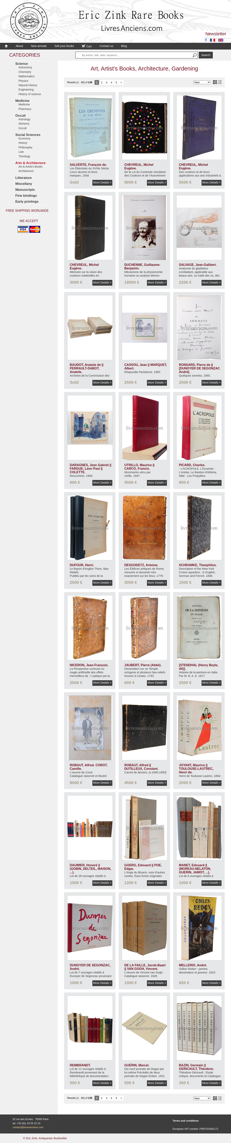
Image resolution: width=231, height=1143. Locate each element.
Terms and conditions (186, 1120)
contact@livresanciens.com (28, 1127)
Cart (87, 46)
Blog (124, 46)
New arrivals (39, 46)
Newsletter (215, 33)
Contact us (106, 46)
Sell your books (64, 46)
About (19, 46)
